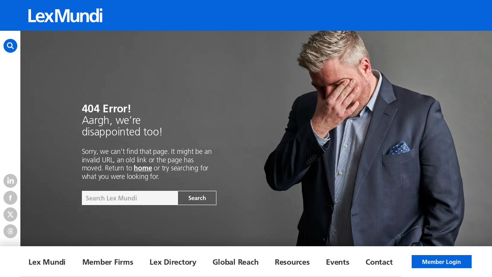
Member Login (441, 261)
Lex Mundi (47, 262)
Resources (292, 262)
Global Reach (235, 262)
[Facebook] (10, 198)
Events (337, 262)
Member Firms (107, 262)
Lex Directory (173, 262)
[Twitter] (10, 214)
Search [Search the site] (197, 198)
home (143, 168)
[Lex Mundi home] (65, 15)
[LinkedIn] (10, 181)
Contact (379, 262)
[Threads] (10, 231)
